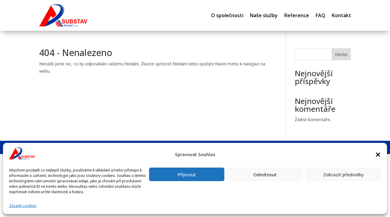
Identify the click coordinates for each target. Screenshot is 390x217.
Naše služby (264, 15)
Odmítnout (265, 174)
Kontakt (341, 15)
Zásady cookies (22, 205)
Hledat (341, 54)
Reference (296, 15)
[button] (378, 155)
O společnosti (227, 15)
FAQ (320, 15)
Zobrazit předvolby (343, 174)
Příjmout (187, 174)
